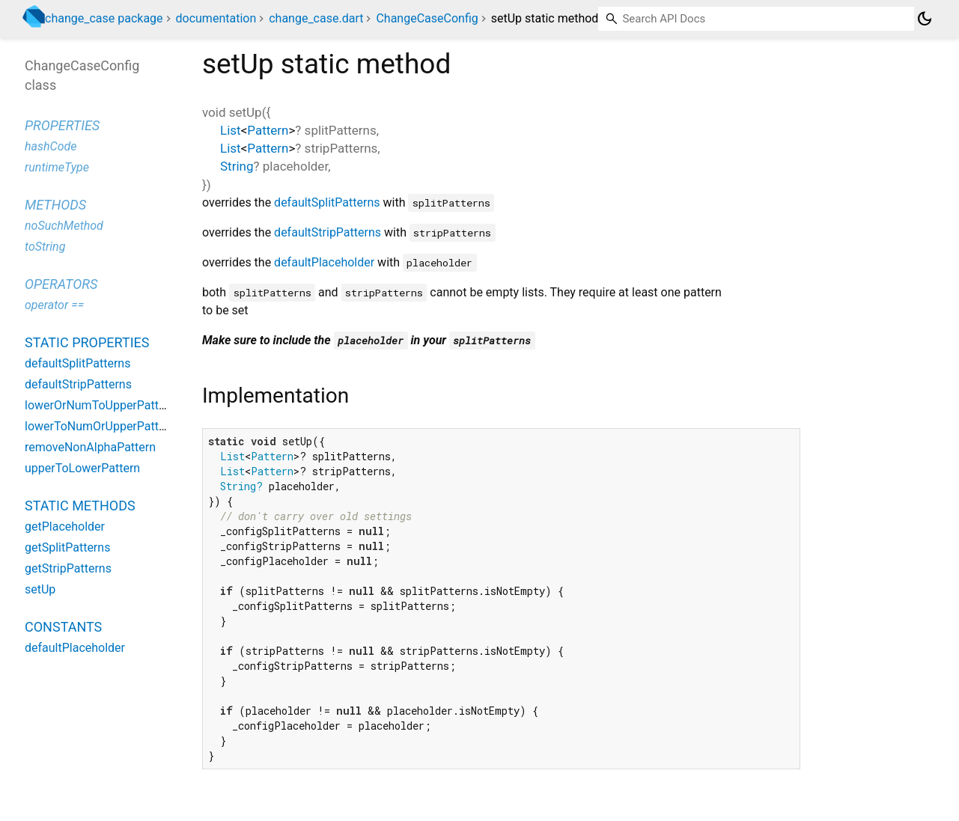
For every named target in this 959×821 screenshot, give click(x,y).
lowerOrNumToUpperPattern (100, 405)
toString (45, 246)
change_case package (104, 18)
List (230, 130)
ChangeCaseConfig (427, 18)
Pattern (267, 130)
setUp (40, 589)
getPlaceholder (65, 526)
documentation (216, 18)
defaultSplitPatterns (327, 202)
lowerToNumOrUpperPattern (100, 426)
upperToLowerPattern (82, 468)
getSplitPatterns (67, 547)
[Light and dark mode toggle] (925, 19)
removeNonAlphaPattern (90, 447)
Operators (61, 284)
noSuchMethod (64, 226)
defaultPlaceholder (324, 262)
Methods (55, 205)
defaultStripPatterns (327, 232)
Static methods (80, 505)
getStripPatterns (68, 568)
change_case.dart (316, 18)
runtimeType (57, 167)
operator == (54, 305)
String (236, 166)
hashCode (50, 146)
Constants (63, 627)
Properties (62, 125)
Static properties (87, 342)
